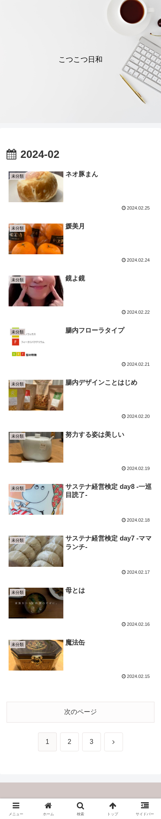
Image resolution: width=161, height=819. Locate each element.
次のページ (80, 711)
